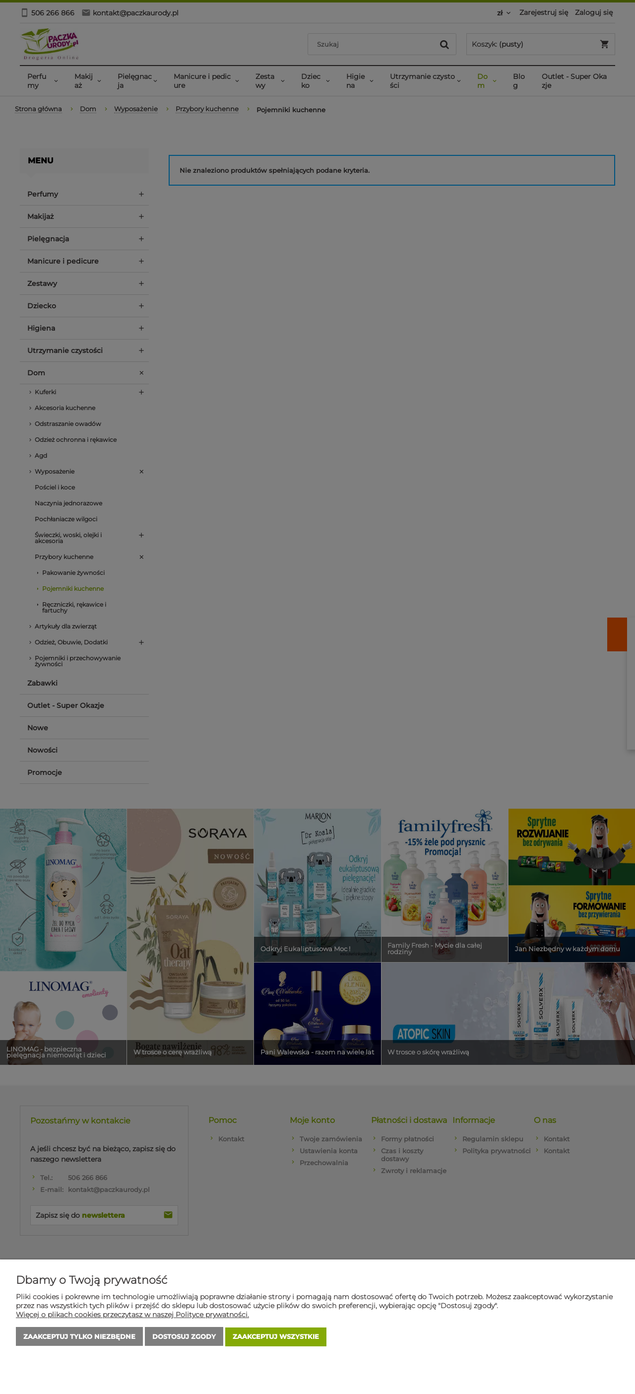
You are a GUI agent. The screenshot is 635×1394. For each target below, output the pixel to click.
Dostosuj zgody (184, 1337)
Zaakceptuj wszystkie (276, 1337)
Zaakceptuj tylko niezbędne (79, 1337)
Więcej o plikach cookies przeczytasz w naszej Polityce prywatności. (132, 1315)
